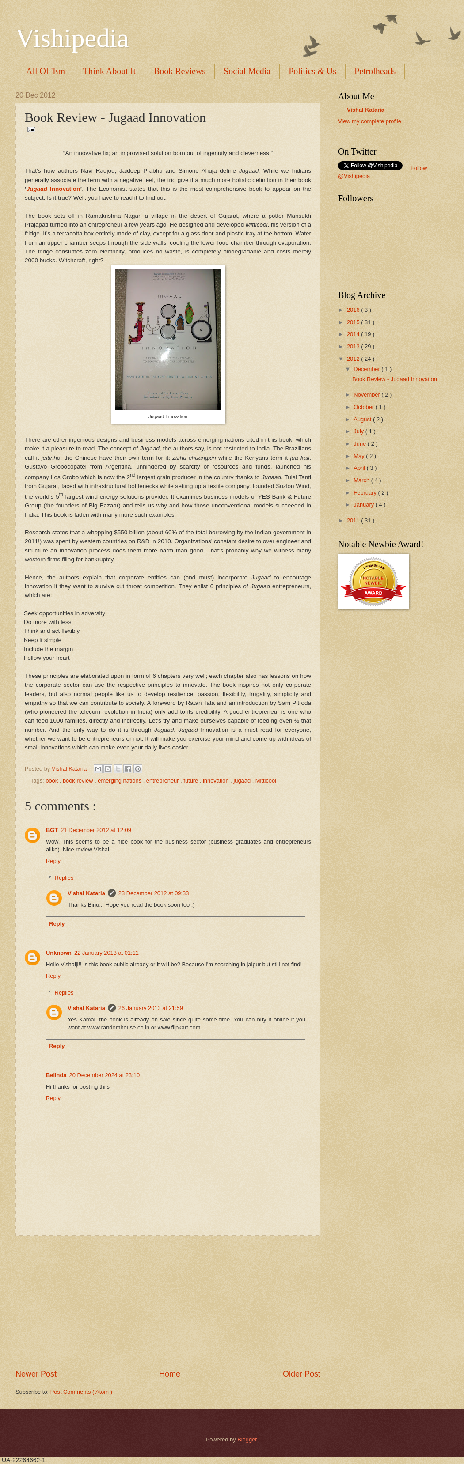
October (364, 407)
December (367, 369)
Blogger (247, 1439)
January (364, 504)
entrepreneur (163, 780)
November (367, 394)
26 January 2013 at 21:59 (150, 1008)
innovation (216, 780)
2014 (354, 334)
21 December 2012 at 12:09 (96, 830)
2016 (354, 309)
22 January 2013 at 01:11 (106, 953)
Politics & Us (312, 71)
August (363, 419)
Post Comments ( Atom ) (81, 1391)
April (360, 468)
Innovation (53, 188)
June (361, 443)
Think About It (109, 71)
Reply (53, 861)
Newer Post (36, 1373)
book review (79, 780)
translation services (378, 129)
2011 (354, 520)
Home (169, 1373)
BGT (52, 830)
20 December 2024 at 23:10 (104, 1075)
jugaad (242, 780)
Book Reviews (179, 71)
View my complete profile (369, 121)
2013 (354, 346)
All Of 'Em (45, 71)
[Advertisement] (168, 1302)
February (366, 492)
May (360, 456)
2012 (354, 359)
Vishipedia (72, 38)
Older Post (301, 1373)
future (191, 780)
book (53, 780)
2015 (354, 322)
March (362, 480)
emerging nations (120, 780)
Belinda (56, 1075)
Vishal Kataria (70, 768)
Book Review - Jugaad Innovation (394, 379)
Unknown (59, 953)
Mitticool (265, 780)
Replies (64, 877)
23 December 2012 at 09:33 (153, 893)
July (359, 431)
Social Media (247, 71)
